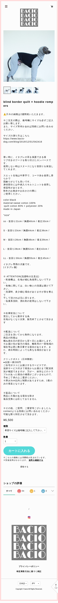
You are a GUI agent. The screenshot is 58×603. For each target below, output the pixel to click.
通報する (24, 469)
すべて (9, 493)
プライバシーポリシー (29, 569)
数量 (5, 439)
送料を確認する (36, 462)
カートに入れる (19, 453)
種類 (5, 428)
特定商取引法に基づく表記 (29, 573)
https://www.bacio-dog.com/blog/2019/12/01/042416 (22, 142)
